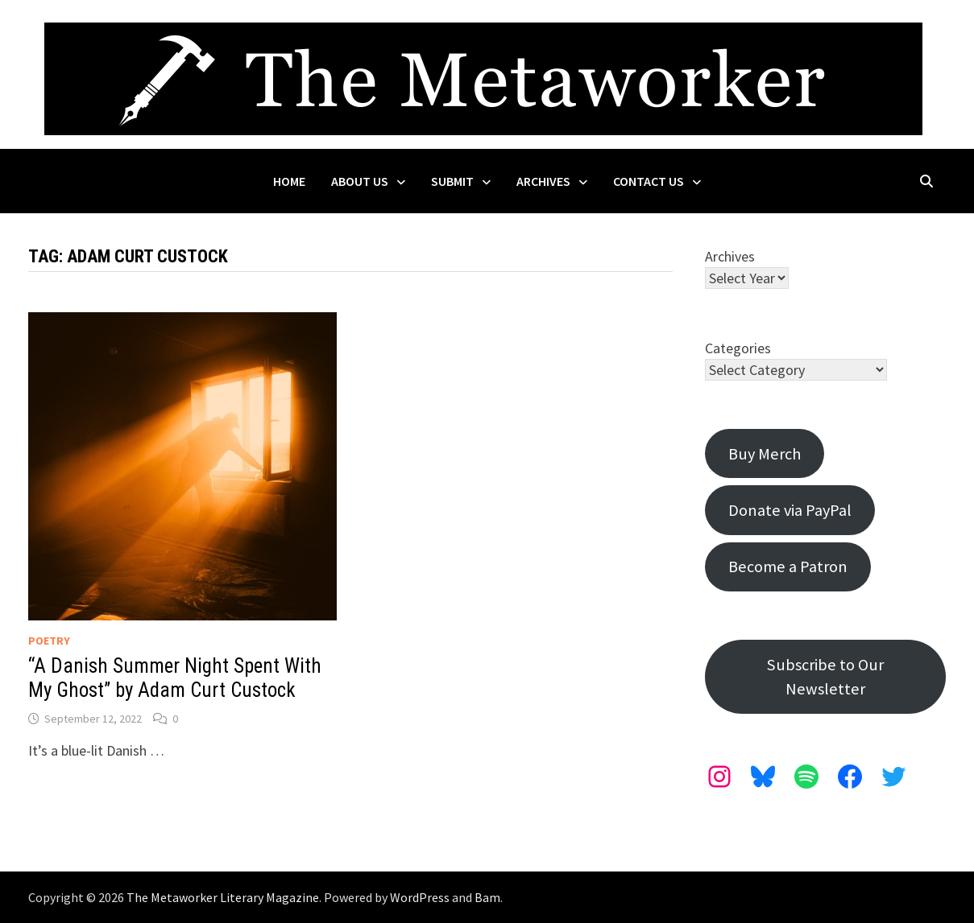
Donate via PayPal (790, 510)
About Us (359, 181)
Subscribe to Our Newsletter (825, 676)
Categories (738, 348)
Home (289, 181)
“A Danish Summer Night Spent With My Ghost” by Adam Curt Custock (174, 678)
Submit (452, 181)
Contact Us (648, 181)
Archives (543, 181)
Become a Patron (788, 566)
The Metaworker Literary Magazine (222, 897)
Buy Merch (764, 453)
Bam (487, 897)
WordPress (420, 897)
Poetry (49, 640)
